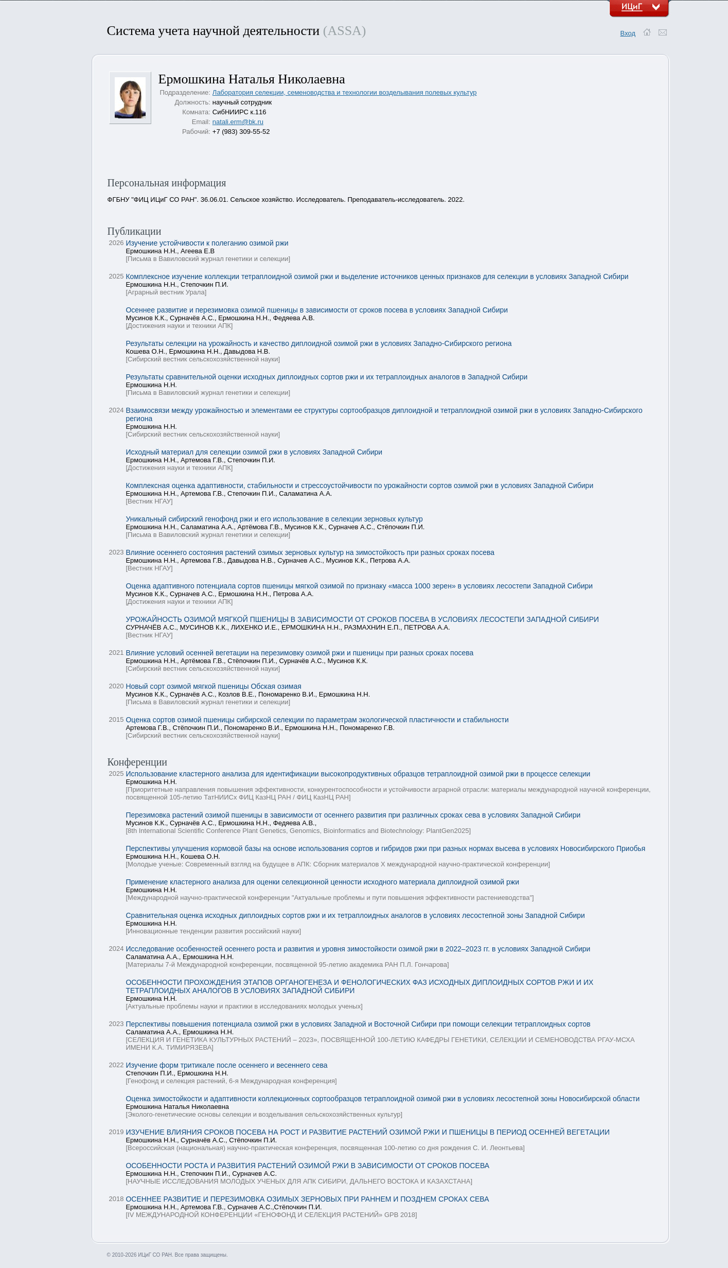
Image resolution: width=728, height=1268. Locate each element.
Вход (627, 33)
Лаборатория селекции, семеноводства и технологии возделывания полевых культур (344, 92)
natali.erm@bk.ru (237, 122)
